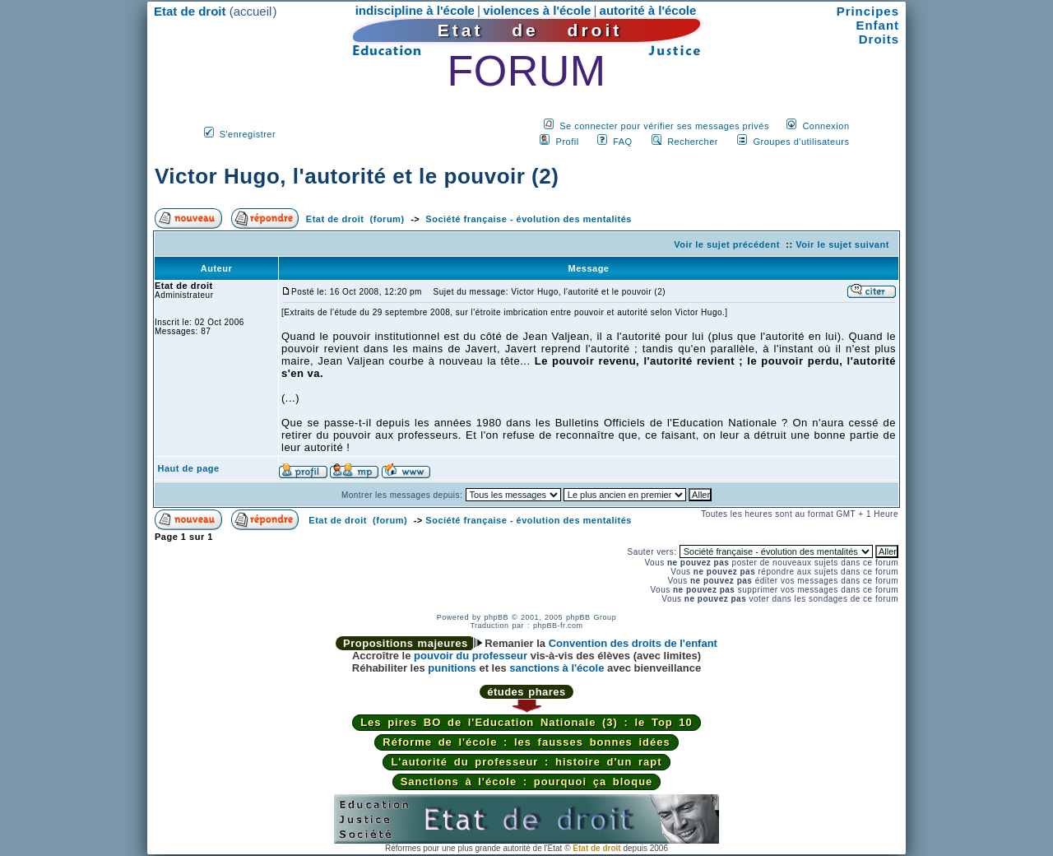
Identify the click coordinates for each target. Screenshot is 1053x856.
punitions (452, 668)
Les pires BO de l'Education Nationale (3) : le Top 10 (526, 722)
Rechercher (692, 142)
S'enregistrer (248, 134)
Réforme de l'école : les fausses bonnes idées (526, 742)
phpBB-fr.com (558, 625)
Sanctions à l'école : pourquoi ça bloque (527, 781)
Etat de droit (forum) (355, 219)
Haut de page (189, 468)
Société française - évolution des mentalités (528, 219)
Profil (567, 142)
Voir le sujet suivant (842, 244)
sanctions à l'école (556, 668)
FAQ (623, 142)
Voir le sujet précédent (727, 244)
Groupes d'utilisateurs (801, 142)
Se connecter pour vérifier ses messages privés (664, 126)
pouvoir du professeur (470, 655)
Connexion (825, 126)
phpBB (496, 617)
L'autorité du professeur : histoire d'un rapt (526, 762)
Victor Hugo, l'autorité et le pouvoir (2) (357, 176)
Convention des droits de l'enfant (633, 643)
